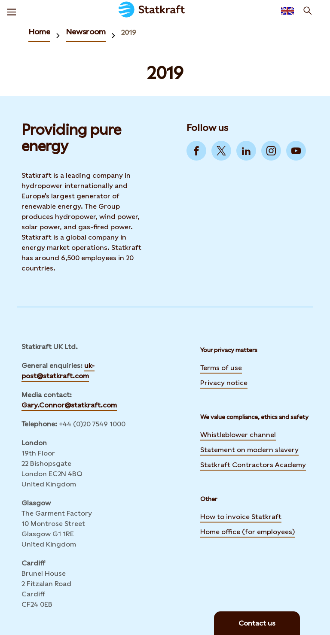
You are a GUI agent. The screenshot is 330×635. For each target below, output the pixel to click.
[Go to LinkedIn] (246, 151)
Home (39, 31)
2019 (128, 32)
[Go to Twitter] (221, 151)
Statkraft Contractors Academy (253, 464)
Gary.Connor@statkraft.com (69, 405)
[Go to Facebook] (196, 151)
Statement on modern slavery (249, 449)
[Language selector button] (287, 11)
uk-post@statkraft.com (58, 371)
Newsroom (86, 31)
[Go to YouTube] (296, 151)
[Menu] (11, 10)
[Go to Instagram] (271, 151)
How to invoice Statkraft (240, 517)
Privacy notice (224, 383)
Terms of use (221, 368)
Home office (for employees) (247, 531)
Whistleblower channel (238, 435)
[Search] (307, 10)
